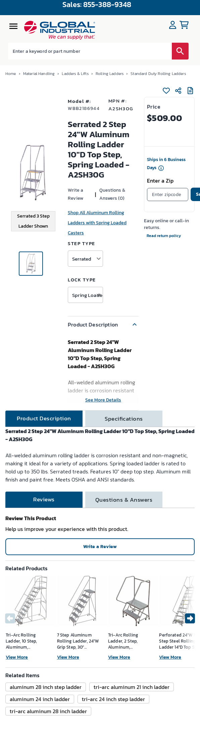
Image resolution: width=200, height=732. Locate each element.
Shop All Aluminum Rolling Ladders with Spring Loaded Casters (97, 222)
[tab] (44, 419)
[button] (103, 324)
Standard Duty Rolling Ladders (158, 74)
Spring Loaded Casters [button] (87, 295)
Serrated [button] (81, 259)
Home (10, 74)
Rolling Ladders (109, 74)
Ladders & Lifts (75, 74)
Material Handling (39, 74)
